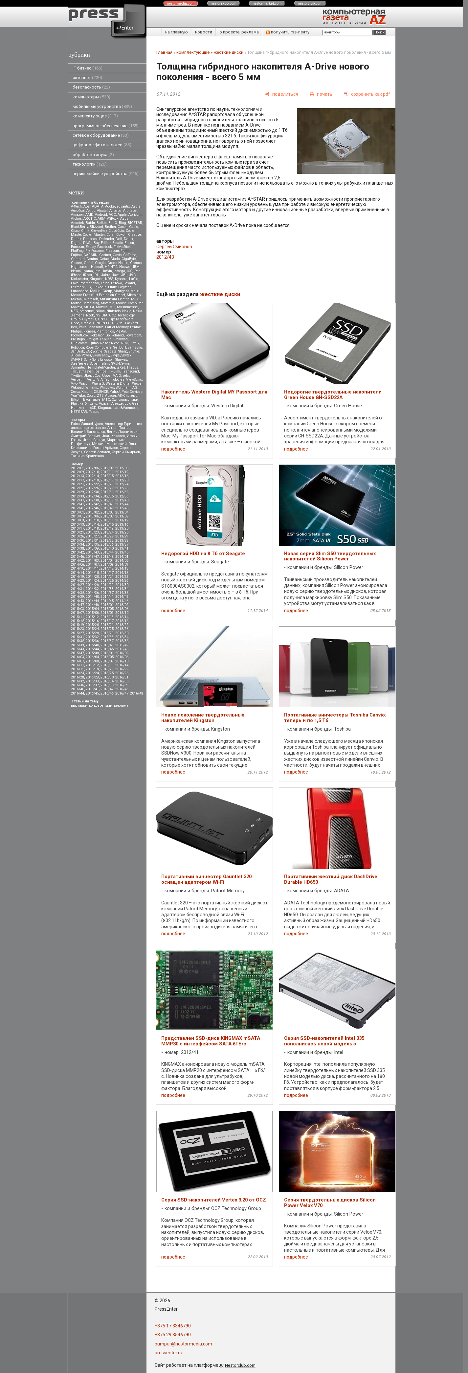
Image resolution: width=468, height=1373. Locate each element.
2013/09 (77, 520)
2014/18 (121, 573)
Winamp (91, 387)
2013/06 (92, 516)
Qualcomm (79, 343)
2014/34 (121, 589)
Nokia (126, 311)
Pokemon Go (100, 335)
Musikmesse (127, 307)
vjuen (99, 424)
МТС (106, 399)
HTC (114, 267)
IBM (136, 267)
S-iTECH (119, 347)
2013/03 (107, 512)
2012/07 (107, 468)
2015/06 (121, 609)
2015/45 (107, 649)
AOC (112, 214)
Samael (87, 424)
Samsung (135, 347)
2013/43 (92, 552)
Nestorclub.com (240, 1365)
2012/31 (107, 492)
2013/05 (77, 516)
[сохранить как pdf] (367, 94)
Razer (104, 343)
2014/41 (107, 597)
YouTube (78, 396)
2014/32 (92, 589)
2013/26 (77, 536)
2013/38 (77, 548)
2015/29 (107, 633)
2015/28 (92, 633)
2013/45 (121, 552)
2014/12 (107, 568)
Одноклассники (125, 399)
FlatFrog (77, 251)
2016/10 (121, 661)
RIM (124, 343)
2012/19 (107, 480)
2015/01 (107, 605)
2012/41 (77, 504)
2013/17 (77, 528)
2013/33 (121, 540)
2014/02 (77, 560)
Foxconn (97, 251)
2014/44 (92, 601)
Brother (110, 227)
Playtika (77, 403)
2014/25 (107, 580)
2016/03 (77, 657)
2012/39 (107, 500)
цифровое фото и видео (102, 144)
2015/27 (77, 633)
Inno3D (90, 408)
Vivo (74, 383)
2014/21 (107, 577)
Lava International (85, 283)
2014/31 (77, 589)
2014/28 (92, 585)
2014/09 (121, 564)
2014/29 (107, 585)
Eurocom (77, 247)
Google (100, 263)
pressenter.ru (168, 1352)
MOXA (89, 307)
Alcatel (102, 211)
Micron (76, 299)
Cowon (121, 234)
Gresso (136, 263)
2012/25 (77, 488)
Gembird (78, 259)
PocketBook (80, 335)
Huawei (125, 267)
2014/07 (92, 564)
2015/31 (77, 637)
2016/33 (92, 681)
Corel (110, 234)
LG (88, 287)
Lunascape (79, 291)
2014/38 (121, 593)
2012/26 (92, 488)
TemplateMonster (101, 367)
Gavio (117, 255)
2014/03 (92, 560)
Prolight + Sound (99, 339)
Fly (87, 251)
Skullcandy (101, 355)
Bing (122, 223)
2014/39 (77, 597)
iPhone (76, 275)
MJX (135, 299)
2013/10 (92, 520)
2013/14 (92, 524)
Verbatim (78, 379)
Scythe (97, 351)
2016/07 (77, 661)
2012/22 (92, 484)
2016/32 (77, 681)
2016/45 (92, 693)
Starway (121, 359)
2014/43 (77, 601)
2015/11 (77, 617)
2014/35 (77, 593)
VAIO (117, 376)
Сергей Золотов (97, 452)
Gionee (76, 263)
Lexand (129, 283)
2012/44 (121, 504)
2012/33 (77, 496)
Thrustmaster (81, 371)
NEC (74, 311)
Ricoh (115, 343)
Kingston (96, 279)
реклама (121, 705)
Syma (126, 363)
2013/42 (77, 552)
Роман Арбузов (105, 448)
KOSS (109, 279)
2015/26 (121, 629)
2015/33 (107, 637)
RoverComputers (99, 347)
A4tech (76, 206)
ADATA (97, 206)
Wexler (137, 383)
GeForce (129, 255)
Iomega (119, 271)
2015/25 (107, 629)
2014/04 (107, 560)
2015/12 (92, 617)
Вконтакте (91, 399)
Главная (164, 52)
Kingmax (105, 408)
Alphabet (130, 211)
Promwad (120, 339)
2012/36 (121, 496)
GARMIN (90, 255)
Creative (134, 234)
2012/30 (92, 492)
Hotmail (97, 267)
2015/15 (77, 621)
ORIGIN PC (101, 323)
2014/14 (77, 573)
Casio (133, 227)
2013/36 (107, 544)
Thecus (132, 367)
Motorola (107, 303)
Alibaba (115, 211)
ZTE (100, 396)
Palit (82, 327)
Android (101, 214)
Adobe (110, 206)
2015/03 (77, 609)
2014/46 (121, 601)
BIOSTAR (135, 223)
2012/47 (107, 508)
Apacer (104, 403)
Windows (107, 387)
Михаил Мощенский (109, 444)
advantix (123, 206)
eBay (95, 243)
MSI (112, 307)
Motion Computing (85, 303)
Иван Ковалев (113, 436)
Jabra (105, 275)
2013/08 (121, 516)
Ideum (76, 271)
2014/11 (92, 568)
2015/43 (77, 649)
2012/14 (92, 476)
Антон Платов (118, 428)
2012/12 (121, 472)
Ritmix (134, 343)
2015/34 (121, 637)
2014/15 (92, 573)
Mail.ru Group (101, 291)
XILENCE (101, 392)
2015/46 (121, 649)
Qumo (94, 343)
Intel (98, 271)
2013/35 (92, 544)
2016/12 (92, 665)
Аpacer (110, 396)
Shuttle (134, 351)
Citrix (85, 231)
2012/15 (107, 476)
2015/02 (121, 605)
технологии (90, 164)
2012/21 (77, 484)
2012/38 (92, 500)
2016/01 (107, 653)
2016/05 (107, 657)
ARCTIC (89, 218)
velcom (128, 376)
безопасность (91, 87)
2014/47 (77, 605)
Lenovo (116, 283)
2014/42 (121, 597)
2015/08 (92, 613)
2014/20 (92, 577)
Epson (129, 243)
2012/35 (107, 496)
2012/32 (121, 492)
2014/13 (121, 568)
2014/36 (92, 593)
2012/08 (121, 468)
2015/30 (121, 633)
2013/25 (121, 532)
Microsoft (90, 299)
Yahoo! (115, 392)
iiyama (87, 271)
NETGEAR (79, 412)
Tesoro (94, 412)
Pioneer (89, 331)
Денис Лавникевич (123, 432)
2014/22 (121, 577)
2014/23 (77, 580)
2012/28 (121, 488)
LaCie (133, 279)
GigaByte (129, 259)
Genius (92, 259)
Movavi (76, 307)
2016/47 (121, 693)
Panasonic (95, 327)
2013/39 (92, 548)
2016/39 (121, 685)
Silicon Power (81, 355)
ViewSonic (134, 379)
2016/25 (107, 673)
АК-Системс (127, 396)
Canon (122, 227)
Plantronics (105, 331)
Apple (122, 214)
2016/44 (77, 693)
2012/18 (92, 480)
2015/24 (92, 629)
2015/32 (92, 637)
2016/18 (92, 669)
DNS (86, 243)
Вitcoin (76, 399)
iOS (129, 271)
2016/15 (77, 669)
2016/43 (121, 689)
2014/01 (121, 557)
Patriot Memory (116, 327)
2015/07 (77, 613)
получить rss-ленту (287, 32)
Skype (115, 355)
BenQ (112, 223)
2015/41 (107, 645)
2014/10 (77, 568)
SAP (88, 351)
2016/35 (121, 681)
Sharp (122, 351)
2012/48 (121, 508)
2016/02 (121, 653)
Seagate (110, 351)
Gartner (105, 255)
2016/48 (136, 693)
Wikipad (77, 387)
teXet (121, 367)
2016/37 (92, 685)
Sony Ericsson (103, 359)
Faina (75, 424)
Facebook (104, 247)
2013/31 (92, 540)
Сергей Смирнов (126, 452)
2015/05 (107, 609)
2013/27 (92, 536)
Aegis (136, 206)
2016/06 (121, 657)
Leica (105, 283)
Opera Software (121, 319)
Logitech (124, 287)
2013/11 (107, 520)
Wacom (84, 383)
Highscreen (80, 267)
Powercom (133, 335)
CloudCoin (116, 231)
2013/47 (92, 557)
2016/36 (77, 685)
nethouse (86, 311)
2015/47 (77, 653)
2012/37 (77, 500)
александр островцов (88, 428)
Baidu (90, 223)
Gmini (88, 263)
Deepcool (90, 239)
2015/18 (121, 621)
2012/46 (92, 508)
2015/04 (92, 609)
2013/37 (121, 544)
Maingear (121, 291)
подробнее (173, 449)
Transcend (130, 371)
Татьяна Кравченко (87, 456)
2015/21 (107, 625)
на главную (176, 32)
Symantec (78, 367)
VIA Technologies (110, 379)
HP (107, 267)
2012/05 (77, 468)
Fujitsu (76, 255)
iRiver (87, 275)
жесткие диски (228, 52)
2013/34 (77, 544)
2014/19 (77, 577)
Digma (76, 243)
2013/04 (121, 512)
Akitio (90, 211)
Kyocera (121, 279)
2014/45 (107, 601)
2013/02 (92, 512)
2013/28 (107, 536)
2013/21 (77, 532)
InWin (107, 271)
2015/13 (107, 617)
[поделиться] (281, 94)
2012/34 (92, 496)
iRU (97, 275)
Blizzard (96, 227)
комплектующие (95, 115)
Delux (128, 239)
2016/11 (77, 665)
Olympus (89, 319)
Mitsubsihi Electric (114, 299)
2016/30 (107, 677)
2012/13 (77, 476)
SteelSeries (79, 363)
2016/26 (121, 673)
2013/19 (107, 528)
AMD (89, 214)
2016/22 (121, 669)
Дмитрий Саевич (85, 436)
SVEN (115, 363)
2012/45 (77, 508)
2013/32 (107, 540)
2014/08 (107, 564)
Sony (87, 359)
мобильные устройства (102, 106)
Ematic (117, 243)
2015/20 (92, 625)
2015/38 (121, 641)
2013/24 (107, 532)
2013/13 (77, 524)
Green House (117, 263)
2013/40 (107, 548)
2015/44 (92, 649)
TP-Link (114, 371)
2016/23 (77, 673)
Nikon (100, 311)
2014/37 (107, 593)
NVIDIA (101, 315)
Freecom (112, 251)
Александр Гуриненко (123, 424)
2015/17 (107, 621)
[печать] (321, 94)
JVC (132, 275)
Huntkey (77, 408)
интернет (87, 77)
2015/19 (77, 625)
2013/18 (92, 528)
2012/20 (121, 480)
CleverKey (99, 231)
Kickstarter (79, 279)
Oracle (86, 323)
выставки (79, 705)
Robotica (77, 347)
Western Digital (118, 383)
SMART (76, 359)
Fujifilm (126, 251)
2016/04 (92, 657)
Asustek (77, 223)
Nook (90, 315)
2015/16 (92, 621)
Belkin (102, 223)
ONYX (103, 319)
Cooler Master (94, 234)
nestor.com (180, 3)
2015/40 (92, 645)
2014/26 (121, 580)
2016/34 (107, 681)
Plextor (121, 331)
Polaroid (117, 335)
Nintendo (113, 311)
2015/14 (121, 617)
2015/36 (92, 641)
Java (116, 275)
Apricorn (135, 214)
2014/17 (107, 573)
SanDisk (77, 351)
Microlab (134, 295)
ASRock (113, 218)
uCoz (96, 376)
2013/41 (121, 548)
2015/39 (77, 645)
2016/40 (77, 689)
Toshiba (100, 371)
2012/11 (107, 472)
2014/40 (92, 597)
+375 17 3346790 (173, 1325)
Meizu (135, 291)
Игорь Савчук (93, 440)
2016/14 (121, 665)
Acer (86, 206)
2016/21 (107, 669)
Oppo (75, 323)
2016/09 (107, 661)
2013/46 (77, 557)
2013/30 (77, 540)
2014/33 (107, 589)
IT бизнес (87, 68)
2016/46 (107, 693)
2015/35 (77, 641)
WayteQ (98, 383)
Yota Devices (132, 392)
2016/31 (121, 677)
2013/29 (121, 536)
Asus (124, 218)
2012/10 (92, 472)
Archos (76, 218)
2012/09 (77, 472)
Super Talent (100, 363)
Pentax (135, 327)
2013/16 (121, 524)
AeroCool (78, 211)
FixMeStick (122, 247)
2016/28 (77, 677)
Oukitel (117, 323)
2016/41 (92, 689)
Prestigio (78, 339)
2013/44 (107, 552)
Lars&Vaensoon (125, 408)
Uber (87, 376)
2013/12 (121, 520)
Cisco (75, 231)
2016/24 (92, 673)
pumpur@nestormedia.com (183, 1343)
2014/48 (92, 605)
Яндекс (91, 403)
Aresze (117, 403)
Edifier (106, 243)
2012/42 (92, 504)
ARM (101, 218)
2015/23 (77, 629)
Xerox (75, 392)
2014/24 (92, 580)
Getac (104, 259)
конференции (100, 705)
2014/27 (77, 585)
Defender (106, 239)
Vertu (91, 379)
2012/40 (121, 500)
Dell (119, 239)
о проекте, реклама (239, 32)
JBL (124, 275)
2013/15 (107, 524)
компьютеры (91, 96)
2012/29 (77, 492)
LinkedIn (99, 287)
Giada (115, 259)
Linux (112, 287)
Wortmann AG (126, 387)
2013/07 (107, 516)
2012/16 (121, 476)
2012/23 (107, 484)
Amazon (77, 214)
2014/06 (77, 564)
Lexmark (78, 287)
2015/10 (121, 613)
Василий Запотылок (88, 432)
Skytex (126, 355)
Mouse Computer (129, 303)
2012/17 (77, 480)
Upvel (106, 376)
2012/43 (107, 504)
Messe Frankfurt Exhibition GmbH (98, 295)
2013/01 (77, 512)
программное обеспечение (106, 125)
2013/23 (92, 532)
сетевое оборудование (101, 135)
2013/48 (107, 557)
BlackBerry (79, 227)
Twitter (76, 376)
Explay (91, 247)
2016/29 (92, 677)
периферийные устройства (106, 173)
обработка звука (93, 154)
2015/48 (92, 653)
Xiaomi (86, 392)
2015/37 (107, 641)
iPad (137, 271)
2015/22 (121, 625)
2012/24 (121, 484)
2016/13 (107, 665)
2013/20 (121, 528)
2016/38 (107, 685)
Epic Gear (132, 403)
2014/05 (121, 560)
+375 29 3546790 (173, 1334)
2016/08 (92, 661)
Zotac (91, 396)
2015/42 (121, 645)
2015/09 (107, 613)
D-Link (76, 239)
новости (203, 32)
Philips (76, 331)
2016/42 (107, 689)
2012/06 (92, 468)
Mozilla (102, 307)
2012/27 (107, 488)
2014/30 (121, 585)
